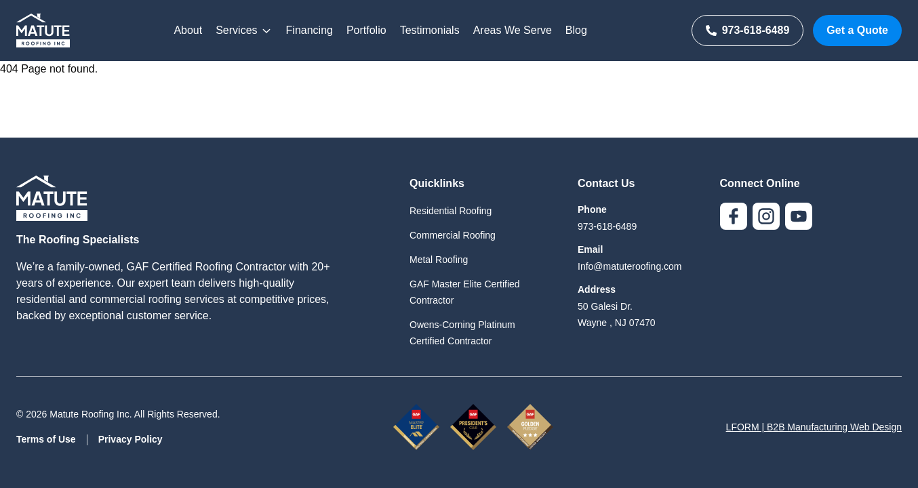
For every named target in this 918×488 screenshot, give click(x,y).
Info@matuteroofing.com (630, 266)
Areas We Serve (512, 30)
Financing (309, 30)
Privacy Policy (130, 439)
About (188, 30)
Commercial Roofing (453, 235)
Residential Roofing (451, 210)
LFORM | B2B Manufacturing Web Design (814, 427)
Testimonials (430, 30)
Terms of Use (46, 439)
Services (244, 30)
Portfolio (366, 30)
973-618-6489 (748, 30)
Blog (576, 30)
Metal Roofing (439, 259)
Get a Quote (857, 30)
